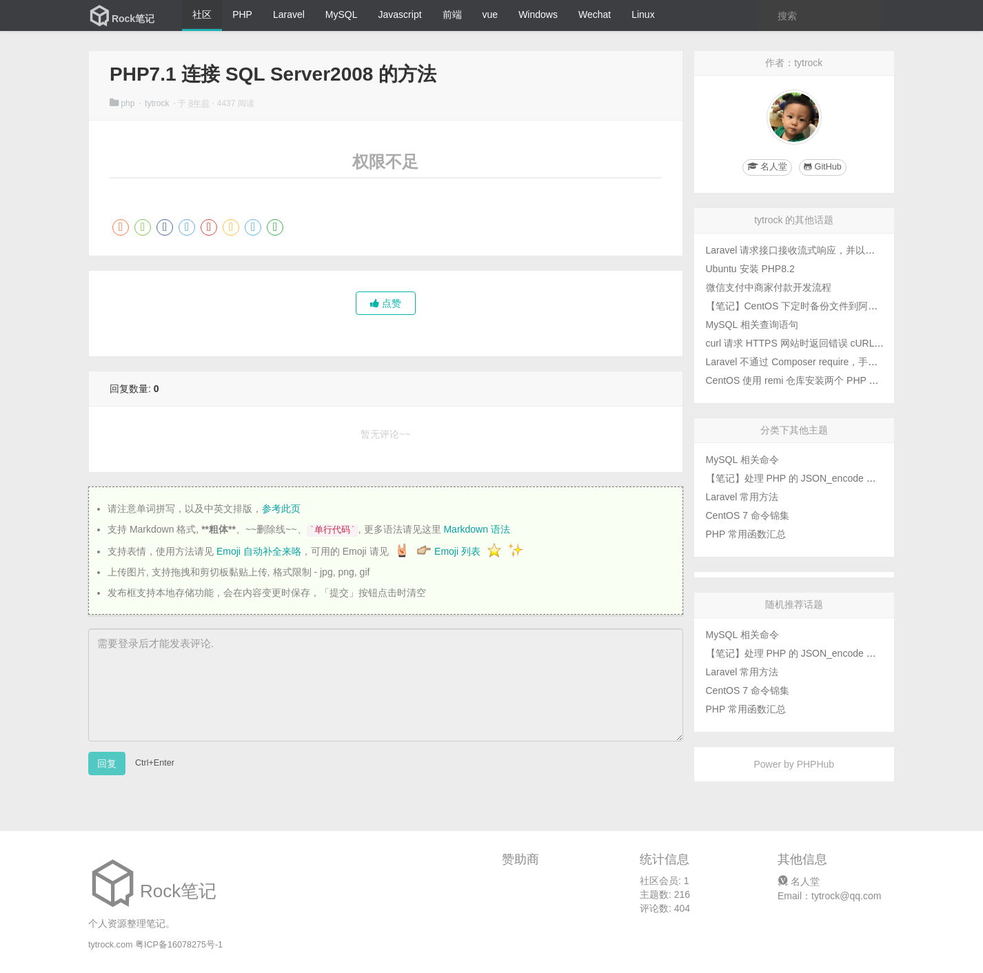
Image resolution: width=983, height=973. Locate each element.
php (123, 103)
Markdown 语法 (476, 529)
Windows (538, 14)
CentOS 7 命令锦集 (747, 515)
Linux (642, 14)
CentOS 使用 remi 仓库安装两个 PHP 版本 (797, 380)
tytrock (158, 103)
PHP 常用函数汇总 (746, 534)
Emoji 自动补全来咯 (258, 551)
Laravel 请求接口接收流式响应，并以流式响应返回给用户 (829, 250)
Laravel (289, 14)
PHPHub (815, 764)
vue (490, 14)
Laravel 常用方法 (742, 496)
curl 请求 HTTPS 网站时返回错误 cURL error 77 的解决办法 (834, 343)
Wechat (594, 14)
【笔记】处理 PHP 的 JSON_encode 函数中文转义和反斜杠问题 (844, 478)
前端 (452, 14)
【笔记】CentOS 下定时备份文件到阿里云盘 (802, 305)
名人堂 (799, 881)
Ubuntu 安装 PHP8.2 (750, 268)
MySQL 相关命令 (742, 459)
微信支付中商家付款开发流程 (768, 287)
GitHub (823, 167)
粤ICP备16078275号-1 (179, 945)
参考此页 (281, 508)
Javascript (400, 14)
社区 (202, 14)
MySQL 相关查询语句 (752, 324)
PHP (242, 14)
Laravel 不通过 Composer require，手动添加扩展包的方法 (830, 361)
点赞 (385, 303)
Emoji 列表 (458, 551)
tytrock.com (110, 945)
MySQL (341, 14)
